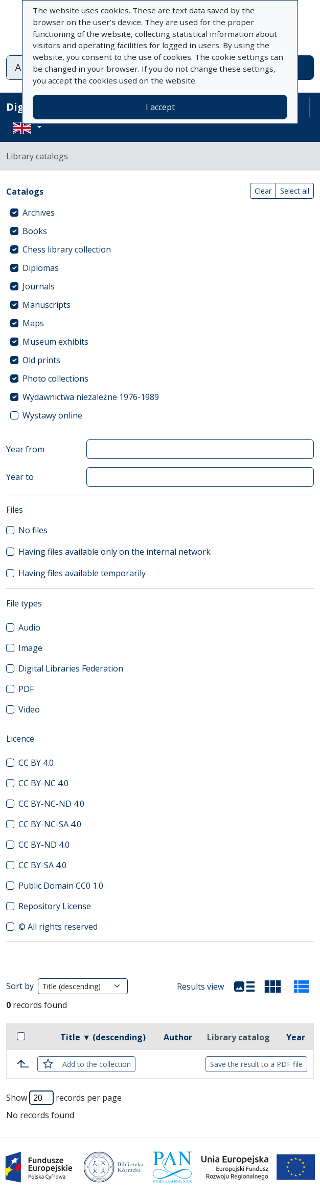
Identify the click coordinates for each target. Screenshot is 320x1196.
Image (30, 648)
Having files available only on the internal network (114, 551)
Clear (263, 191)
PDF (26, 689)
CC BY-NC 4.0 (43, 783)
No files (33, 530)
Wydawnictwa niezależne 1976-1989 (90, 397)
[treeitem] (160, 212)
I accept (160, 107)
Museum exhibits (55, 341)
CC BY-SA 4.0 (42, 865)
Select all (294, 191)
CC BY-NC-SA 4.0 (49, 824)
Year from (25, 449)
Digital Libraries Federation (70, 668)
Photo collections (55, 378)
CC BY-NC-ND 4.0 (51, 803)
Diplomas (40, 268)
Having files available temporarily (82, 573)
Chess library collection (66, 249)
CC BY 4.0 (36, 762)
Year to (20, 476)
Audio (29, 627)
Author (178, 1037)
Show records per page (64, 1097)
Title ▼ (103, 1037)
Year (295, 1037)
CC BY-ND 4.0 (44, 844)
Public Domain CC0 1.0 (60, 885)
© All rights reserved (58, 926)
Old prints (41, 360)
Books (34, 231)
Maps (33, 323)
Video (29, 709)
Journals (38, 286)
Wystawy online (52, 415)
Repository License (54, 906)
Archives (38, 212)
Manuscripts (46, 304)
